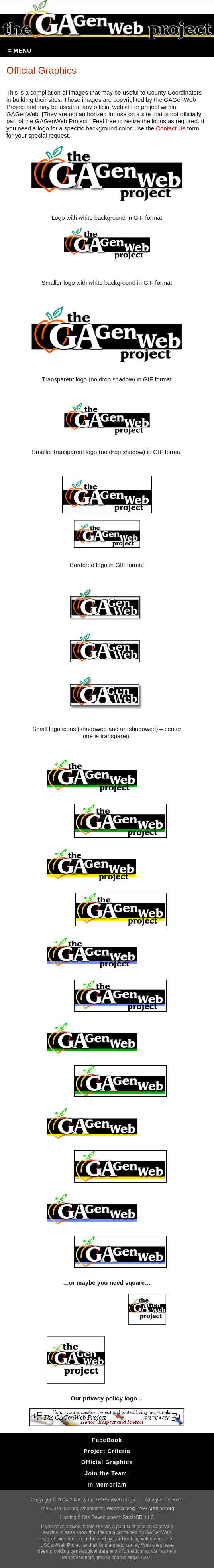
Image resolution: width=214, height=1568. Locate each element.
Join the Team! (107, 1473)
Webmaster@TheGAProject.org (140, 1508)
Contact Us (170, 128)
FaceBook (107, 1440)
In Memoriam (107, 1484)
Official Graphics (107, 1462)
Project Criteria (107, 1451)
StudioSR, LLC (138, 1517)
